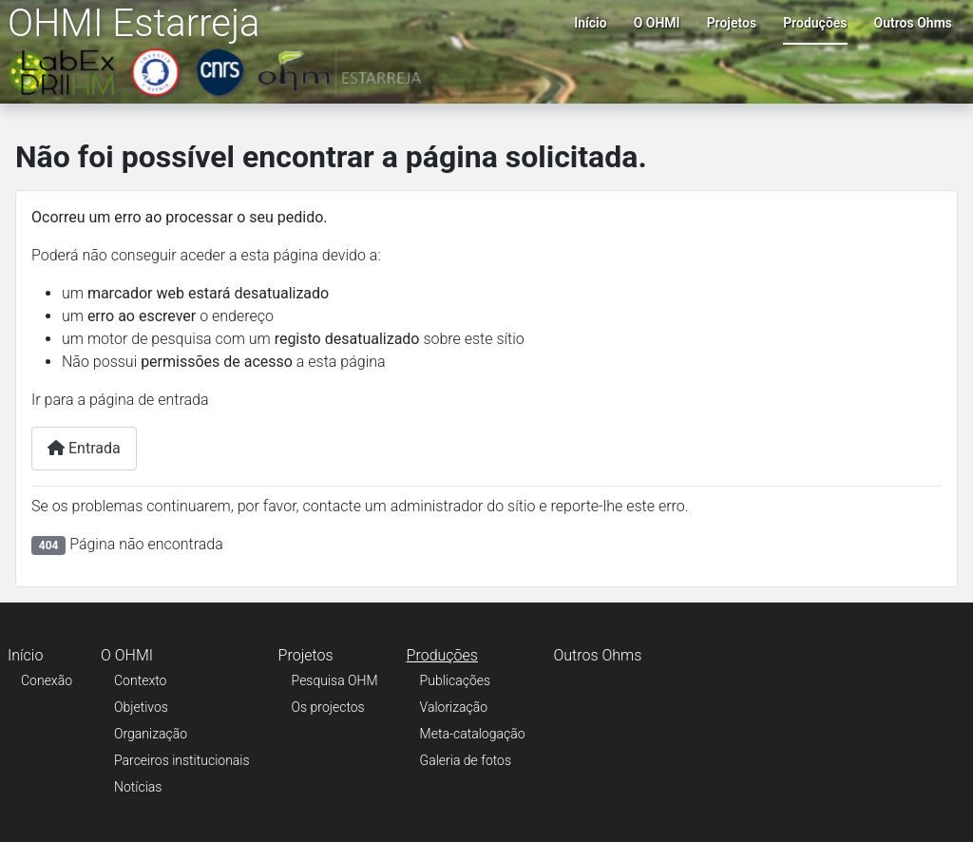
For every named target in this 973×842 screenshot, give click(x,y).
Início (590, 22)
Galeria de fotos (465, 760)
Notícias (138, 786)
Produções (815, 22)
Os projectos (328, 707)
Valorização (454, 707)
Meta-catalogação (472, 733)
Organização (150, 733)
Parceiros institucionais (182, 760)
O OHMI (657, 22)
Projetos (732, 22)
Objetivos (141, 707)
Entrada (84, 448)
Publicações (455, 680)
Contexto (140, 680)
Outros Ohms (913, 22)
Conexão (46, 680)
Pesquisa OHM (335, 680)
